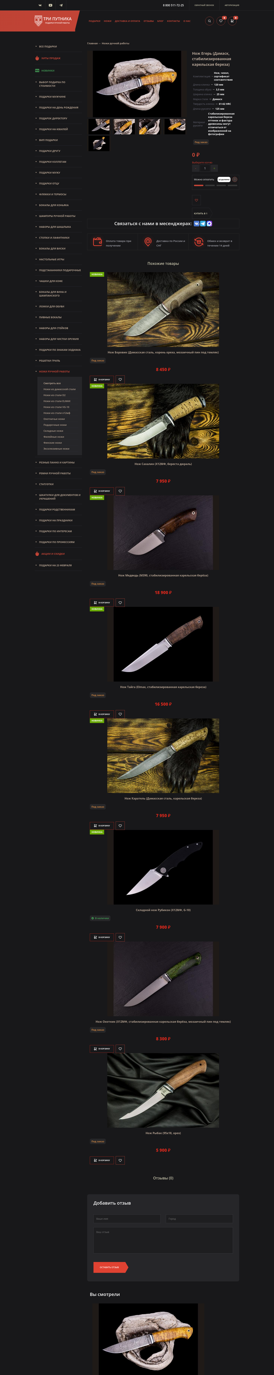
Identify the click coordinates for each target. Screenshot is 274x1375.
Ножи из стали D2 (55, 395)
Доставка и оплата (127, 21)
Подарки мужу (49, 172)
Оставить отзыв (109, 1264)
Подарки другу (49, 151)
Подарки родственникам (57, 509)
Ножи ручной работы (54, 371)
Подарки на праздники (56, 520)
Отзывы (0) (163, 1176)
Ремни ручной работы (55, 473)
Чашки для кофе (51, 281)
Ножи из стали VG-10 (56, 407)
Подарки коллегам (52, 161)
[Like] (125, 378)
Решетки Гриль (49, 360)
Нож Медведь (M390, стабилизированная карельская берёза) (163, 574)
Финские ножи (53, 442)
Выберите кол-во (202, 162)
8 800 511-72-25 (173, 5)
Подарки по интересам (55, 531)
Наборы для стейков (53, 328)
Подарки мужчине (52, 96)
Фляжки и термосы (52, 194)
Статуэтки (46, 484)
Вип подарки (48, 140)
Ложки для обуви (51, 306)
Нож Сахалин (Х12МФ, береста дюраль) (163, 463)
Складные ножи (53, 430)
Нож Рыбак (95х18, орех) (163, 1132)
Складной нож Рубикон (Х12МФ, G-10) (163, 909)
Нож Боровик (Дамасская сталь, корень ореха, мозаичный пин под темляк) (163, 351)
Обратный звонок (204, 5)
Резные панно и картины (57, 462)
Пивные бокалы (50, 317)
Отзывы (149, 21)
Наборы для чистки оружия (59, 339)
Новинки (44, 70)
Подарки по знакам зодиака (60, 349)
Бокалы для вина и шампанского (52, 293)
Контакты (173, 21)
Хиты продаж (47, 58)
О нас (187, 21)
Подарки (94, 21)
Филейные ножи (54, 436)
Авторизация (232, 5)
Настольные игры (51, 259)
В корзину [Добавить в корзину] (104, 378)
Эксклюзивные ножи (56, 448)
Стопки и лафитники (54, 237)
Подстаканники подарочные (60, 270)
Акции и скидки (50, 553)
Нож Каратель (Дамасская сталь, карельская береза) (163, 797)
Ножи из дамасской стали (60, 389)
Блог (160, 21)
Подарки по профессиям (57, 542)
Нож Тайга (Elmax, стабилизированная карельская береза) (163, 686)
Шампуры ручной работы (57, 216)
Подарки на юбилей (53, 129)
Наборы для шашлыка (55, 226)
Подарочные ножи (55, 424)
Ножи (107, 21)
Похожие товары (163, 263)
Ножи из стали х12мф (57, 413)
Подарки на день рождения (58, 107)
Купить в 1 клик (200, 216)
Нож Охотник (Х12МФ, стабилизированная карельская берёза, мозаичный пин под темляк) (163, 1020)
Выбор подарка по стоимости (52, 83)
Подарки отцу (49, 183)
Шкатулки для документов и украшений (60, 496)
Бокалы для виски (52, 248)
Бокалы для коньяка (54, 205)
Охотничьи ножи (54, 419)
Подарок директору (53, 118)
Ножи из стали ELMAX (57, 401)
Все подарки (48, 46)
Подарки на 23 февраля (55, 565)
